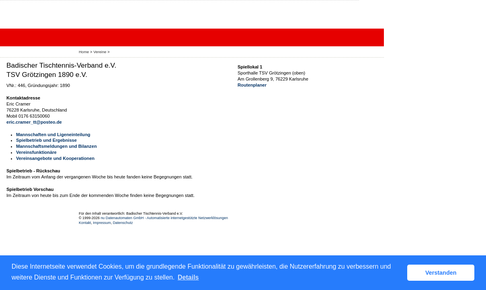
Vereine (99, 52)
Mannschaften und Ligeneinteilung (53, 134)
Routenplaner (252, 85)
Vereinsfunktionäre (36, 152)
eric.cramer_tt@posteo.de (34, 122)
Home (84, 52)
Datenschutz (123, 223)
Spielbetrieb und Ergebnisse (46, 140)
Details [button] (188, 277)
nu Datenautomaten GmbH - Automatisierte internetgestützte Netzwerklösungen (164, 218)
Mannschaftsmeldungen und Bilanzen (56, 146)
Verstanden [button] (441, 272)
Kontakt (85, 223)
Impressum (102, 223)
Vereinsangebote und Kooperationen (55, 158)
